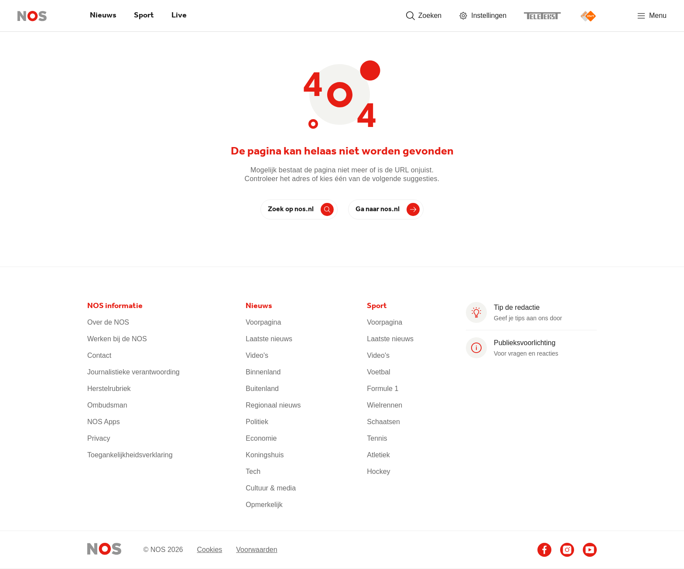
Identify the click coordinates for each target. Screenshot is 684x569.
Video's (257, 355)
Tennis (377, 438)
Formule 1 (382, 388)
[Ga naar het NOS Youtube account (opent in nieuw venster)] (590, 550)
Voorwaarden (256, 549)
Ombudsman (107, 405)
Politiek (257, 421)
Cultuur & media (271, 488)
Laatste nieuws (269, 339)
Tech (253, 471)
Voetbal (378, 372)
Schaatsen (383, 421)
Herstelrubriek (109, 388)
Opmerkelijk (264, 504)
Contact (99, 355)
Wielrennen (384, 405)
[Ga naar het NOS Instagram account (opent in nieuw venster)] (567, 550)
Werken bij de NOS (117, 339)
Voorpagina (263, 322)
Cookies (209, 549)
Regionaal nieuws (273, 405)
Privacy (98, 438)
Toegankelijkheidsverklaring (130, 455)
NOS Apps (103, 421)
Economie (261, 438)
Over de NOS (108, 322)
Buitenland (262, 388)
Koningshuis (265, 455)
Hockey (378, 471)
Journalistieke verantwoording (133, 372)
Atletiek (378, 455)
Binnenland (263, 372)
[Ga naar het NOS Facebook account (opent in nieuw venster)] (544, 550)
